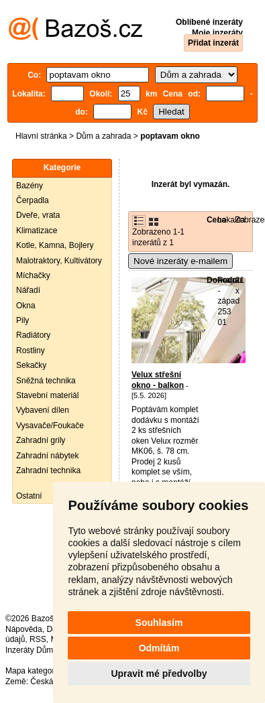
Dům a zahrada (103, 136)
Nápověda (23, 629)
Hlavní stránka (41, 136)
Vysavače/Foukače (50, 425)
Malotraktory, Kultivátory (59, 260)
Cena (216, 220)
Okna (26, 305)
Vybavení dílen (42, 410)
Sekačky (31, 365)
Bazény (29, 185)
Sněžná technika (46, 380)
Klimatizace (36, 230)
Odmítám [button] (159, 648)
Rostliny (30, 350)
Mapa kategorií (31, 671)
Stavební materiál (47, 395)
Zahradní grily (40, 440)
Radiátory (33, 335)
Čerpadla (32, 200)
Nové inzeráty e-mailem (180, 261)
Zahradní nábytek (47, 455)
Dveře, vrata (38, 215)
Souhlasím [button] (159, 622)
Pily (22, 320)
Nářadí (28, 290)
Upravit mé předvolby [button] (159, 673)
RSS (38, 639)
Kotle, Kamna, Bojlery (54, 245)
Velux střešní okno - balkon (157, 380)
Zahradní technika (48, 470)
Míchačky (33, 275)
